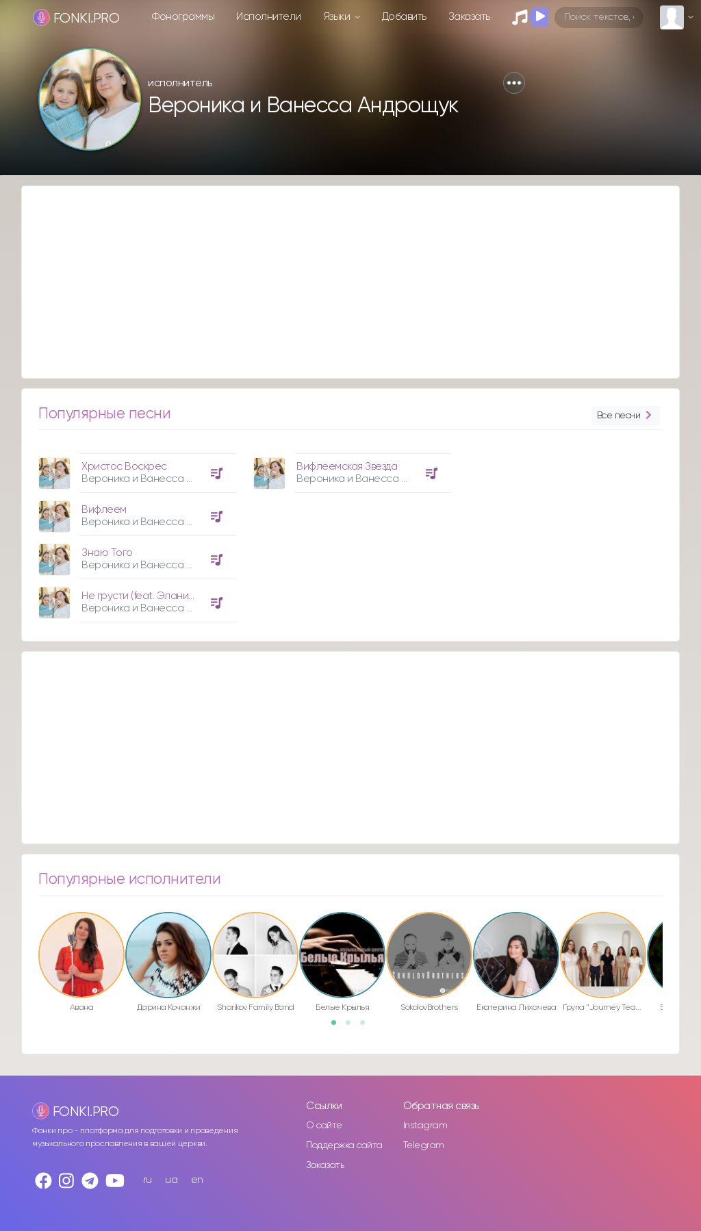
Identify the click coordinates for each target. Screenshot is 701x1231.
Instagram (425, 1125)
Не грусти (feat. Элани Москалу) (158, 596)
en (197, 1180)
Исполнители (268, 17)
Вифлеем (104, 510)
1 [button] (338, 1027)
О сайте (324, 1125)
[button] (514, 83)
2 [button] (352, 1027)
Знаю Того (107, 553)
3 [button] (367, 1027)
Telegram (423, 1145)
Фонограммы (183, 17)
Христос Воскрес (124, 466)
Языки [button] (338, 17)
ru (147, 1180)
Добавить (404, 17)
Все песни (625, 416)
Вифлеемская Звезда (346, 466)
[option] (135, 532)
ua (171, 1180)
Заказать (469, 17)
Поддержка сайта (344, 1145)
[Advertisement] (350, 282)
